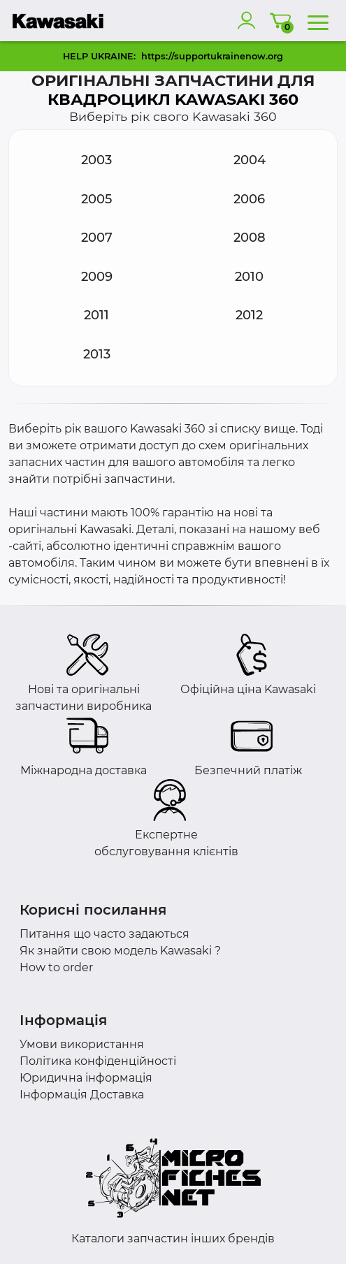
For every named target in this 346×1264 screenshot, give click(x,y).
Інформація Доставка (82, 1094)
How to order (56, 967)
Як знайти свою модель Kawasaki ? (120, 950)
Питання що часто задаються (104, 933)
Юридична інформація (86, 1077)
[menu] (318, 20)
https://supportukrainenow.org (212, 56)
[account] (249, 20)
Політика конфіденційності (98, 1061)
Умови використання (82, 1044)
